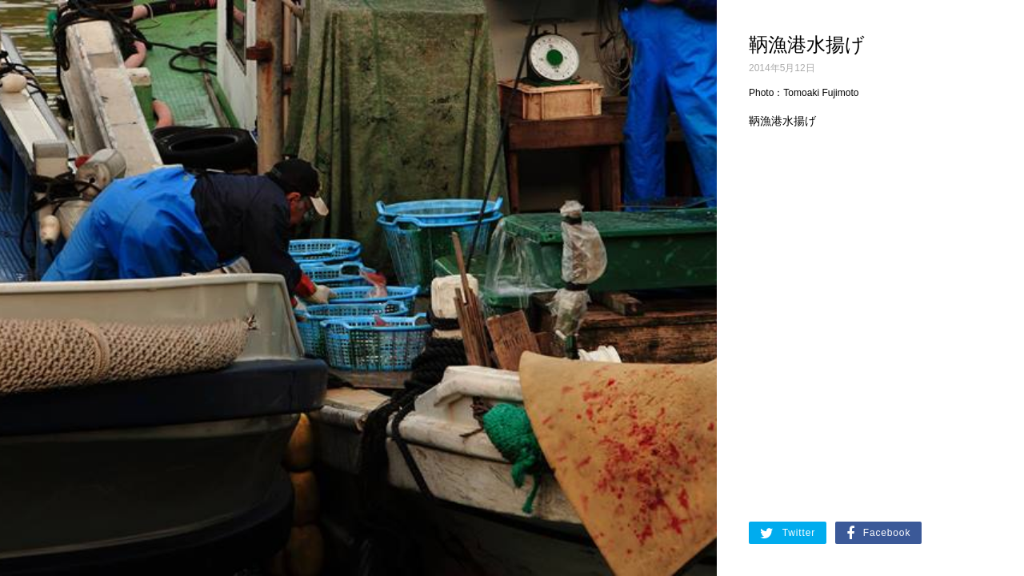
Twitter (787, 533)
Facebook (878, 533)
